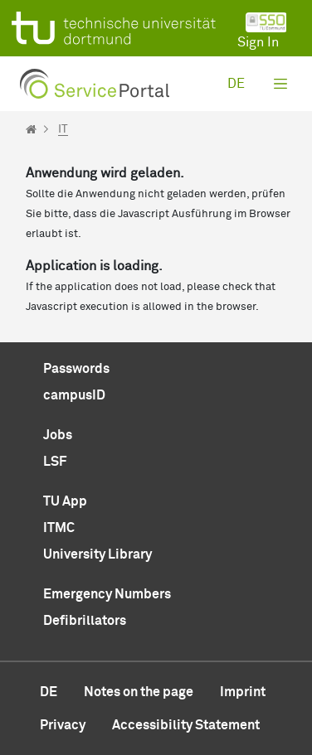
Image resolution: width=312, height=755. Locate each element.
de (236, 83)
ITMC (59, 528)
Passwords (76, 368)
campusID (74, 395)
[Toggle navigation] (280, 83)
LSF (54, 461)
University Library (97, 554)
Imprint (243, 692)
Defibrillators (84, 620)
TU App (65, 501)
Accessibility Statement (186, 725)
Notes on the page (138, 692)
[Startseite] (31, 129)
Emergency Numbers (107, 594)
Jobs (57, 435)
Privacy (62, 725)
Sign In (262, 30)
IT (63, 129)
